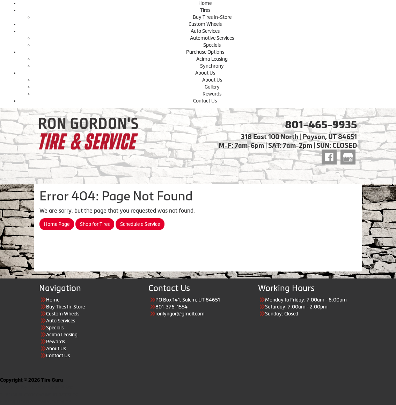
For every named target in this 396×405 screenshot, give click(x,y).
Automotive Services (212, 38)
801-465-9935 (321, 124)
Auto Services (205, 31)
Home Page (56, 224)
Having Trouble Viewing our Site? (35, 401)
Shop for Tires (95, 224)
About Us (205, 73)
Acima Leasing (212, 59)
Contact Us (205, 101)
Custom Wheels (205, 24)
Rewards (212, 94)
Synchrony (212, 66)
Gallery (212, 87)
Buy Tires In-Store (212, 17)
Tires (205, 10)
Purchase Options (205, 52)
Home (205, 3)
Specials (212, 45)
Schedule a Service (140, 224)
